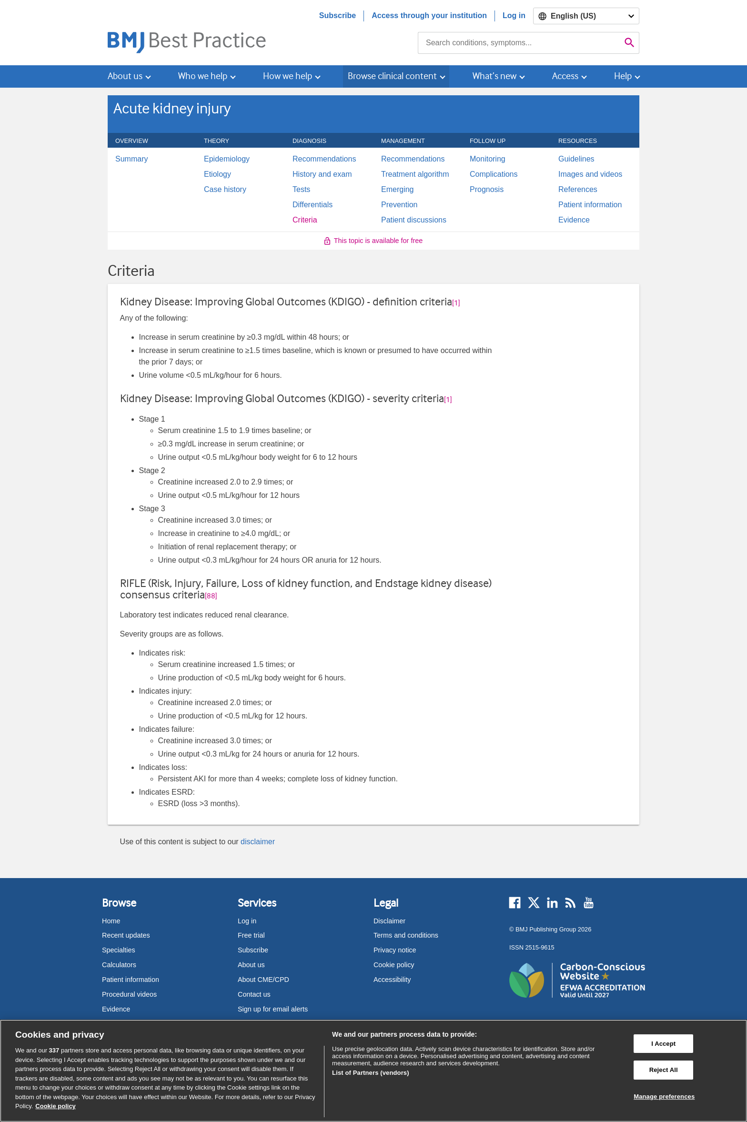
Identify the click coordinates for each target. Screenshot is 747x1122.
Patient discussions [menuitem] (413, 220)
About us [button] (125, 76)
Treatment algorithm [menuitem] (415, 174)
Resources (582, 141)
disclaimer (258, 842)
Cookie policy (394, 965)
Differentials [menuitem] (313, 205)
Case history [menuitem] (225, 189)
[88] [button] (211, 596)
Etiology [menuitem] (217, 174)
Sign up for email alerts (273, 1009)
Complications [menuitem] (493, 174)
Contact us (254, 994)
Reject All (663, 1069)
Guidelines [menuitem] (576, 159)
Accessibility (392, 979)
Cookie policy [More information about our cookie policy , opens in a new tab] (55, 1106)
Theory (222, 141)
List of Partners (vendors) (370, 1072)
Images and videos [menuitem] (590, 174)
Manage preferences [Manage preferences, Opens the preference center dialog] (664, 1096)
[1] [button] (456, 303)
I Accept (663, 1043)
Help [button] (623, 76)
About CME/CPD (263, 979)
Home (111, 921)
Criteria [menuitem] (305, 220)
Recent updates (126, 935)
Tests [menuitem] (301, 189)
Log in (514, 15)
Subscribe (337, 15)
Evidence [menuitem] (574, 220)
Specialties (118, 950)
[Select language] (586, 16)
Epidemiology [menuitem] (227, 159)
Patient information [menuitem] (590, 205)
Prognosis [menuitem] (487, 189)
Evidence (116, 1009)
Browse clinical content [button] (392, 76)
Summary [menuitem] (131, 159)
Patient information (130, 979)
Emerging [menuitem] (397, 189)
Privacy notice (395, 950)
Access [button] (565, 76)
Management (408, 141)
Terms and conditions (406, 935)
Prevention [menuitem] (399, 205)
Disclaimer (389, 921)
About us (251, 965)
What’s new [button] (494, 76)
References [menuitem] (577, 189)
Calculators (119, 965)
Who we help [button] (202, 76)
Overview (137, 141)
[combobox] (519, 43)
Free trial (251, 935)
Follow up (493, 141)
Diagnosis (315, 141)
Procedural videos (129, 994)
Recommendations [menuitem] (324, 159)
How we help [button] (287, 76)
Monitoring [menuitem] (487, 159)
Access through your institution (429, 15)
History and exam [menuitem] (322, 174)
